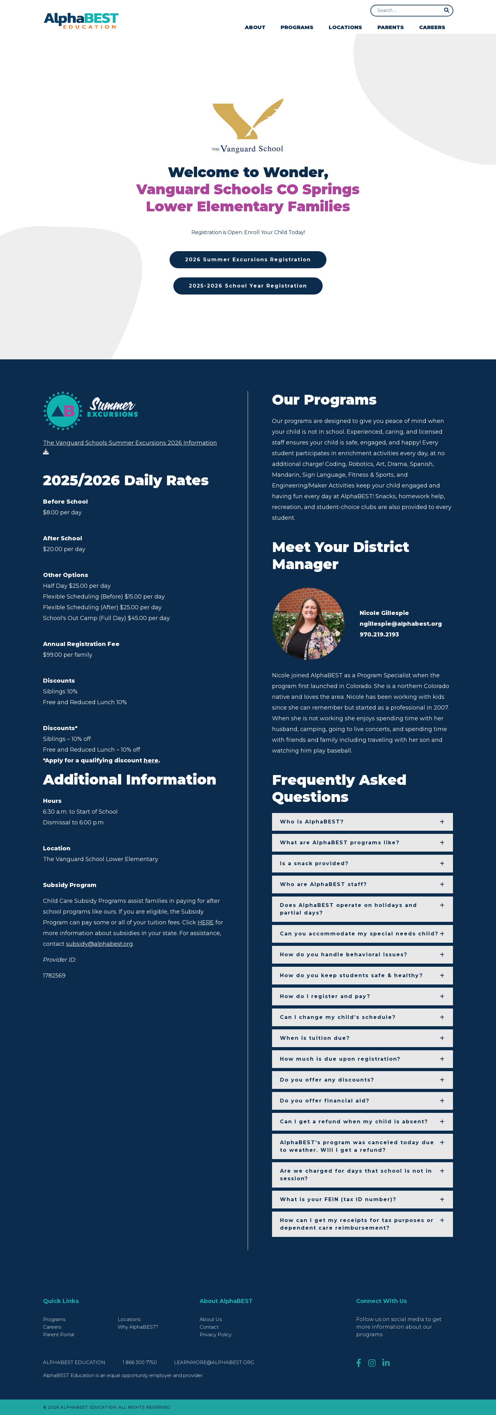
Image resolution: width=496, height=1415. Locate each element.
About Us (211, 1319)
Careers (432, 27)
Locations (345, 27)
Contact (209, 1327)
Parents (390, 27)
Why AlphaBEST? (138, 1327)
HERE (206, 925)
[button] (362, 822)
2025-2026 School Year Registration (248, 286)
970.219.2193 (379, 634)
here (151, 763)
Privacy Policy (216, 1334)
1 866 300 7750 (140, 1362)
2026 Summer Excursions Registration (248, 260)
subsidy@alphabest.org (99, 947)
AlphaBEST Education (74, 1362)
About (255, 27)
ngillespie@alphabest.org (401, 623)
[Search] (411, 10)
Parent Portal (58, 1334)
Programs (297, 27)
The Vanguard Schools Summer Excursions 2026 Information (130, 448)
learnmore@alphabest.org (214, 1362)
